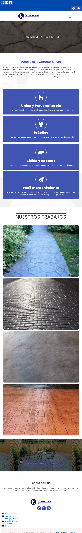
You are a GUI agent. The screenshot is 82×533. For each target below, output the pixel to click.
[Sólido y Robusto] (41, 152)
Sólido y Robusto (41, 161)
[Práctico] (41, 124)
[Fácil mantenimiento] (41, 179)
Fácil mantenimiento (41, 187)
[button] (70, 16)
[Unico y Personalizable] (41, 97)
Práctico (41, 132)
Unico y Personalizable (41, 105)
